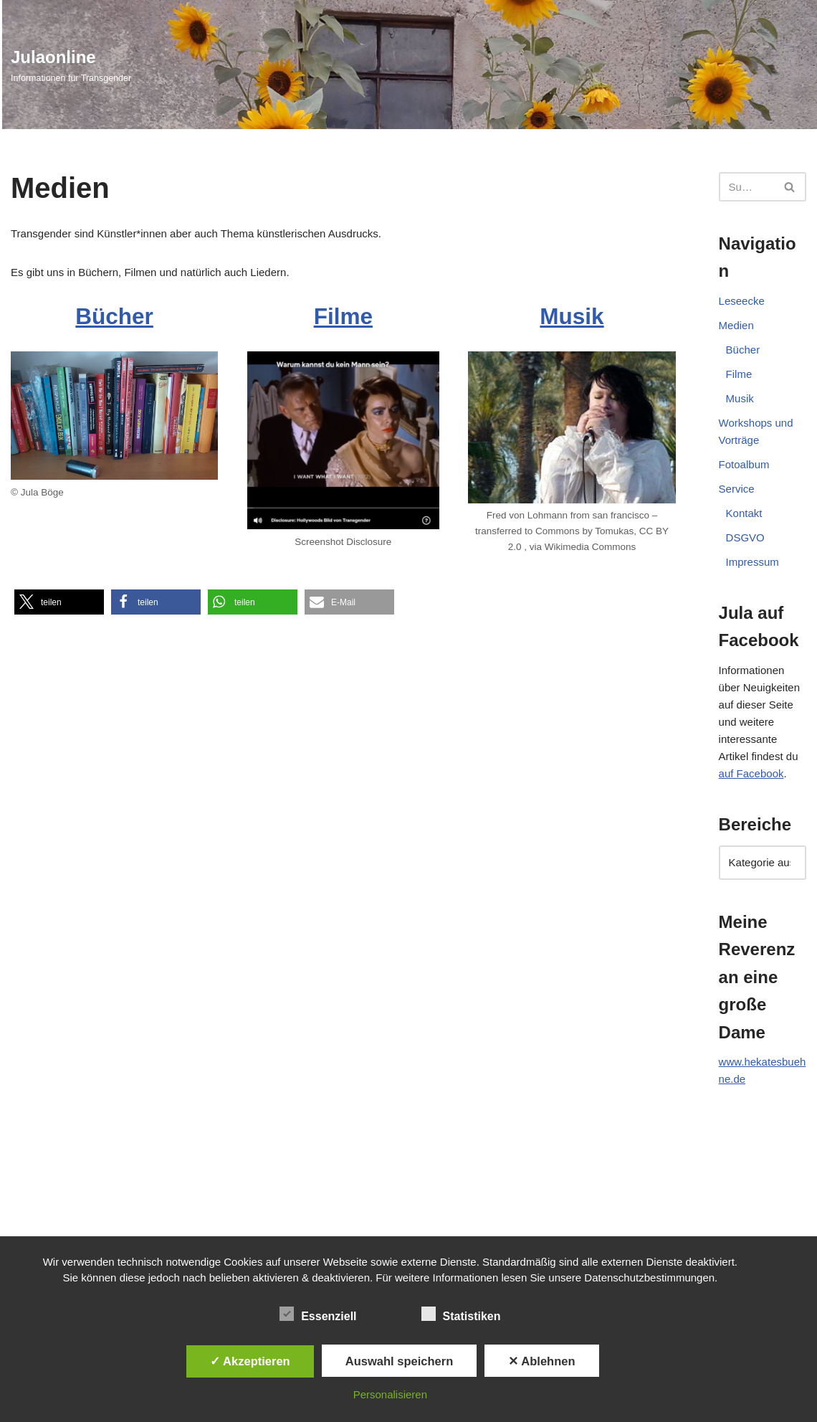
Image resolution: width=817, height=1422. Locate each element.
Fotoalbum (744, 464)
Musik (572, 316)
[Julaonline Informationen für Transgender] (71, 64)
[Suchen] (746, 187)
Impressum (752, 562)
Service (737, 489)
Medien (736, 325)
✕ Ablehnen (541, 1361)
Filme (343, 316)
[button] (59, 602)
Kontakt (744, 513)
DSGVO (745, 537)
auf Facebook (751, 773)
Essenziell (318, 1313)
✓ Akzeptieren (250, 1361)
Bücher (114, 316)
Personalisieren (390, 1394)
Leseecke (742, 301)
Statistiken (461, 1313)
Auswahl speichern (399, 1361)
